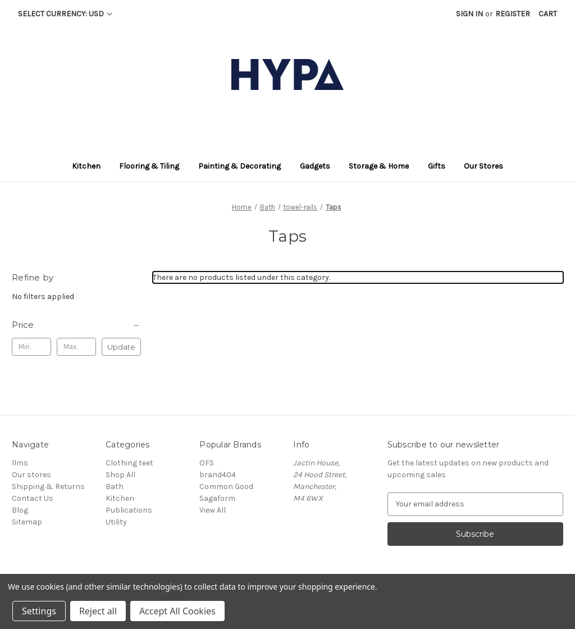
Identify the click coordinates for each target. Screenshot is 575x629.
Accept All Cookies (177, 611)
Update (121, 346)
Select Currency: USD (65, 14)
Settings (39, 611)
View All (212, 510)
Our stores (31, 474)
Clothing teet (129, 463)
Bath (115, 486)
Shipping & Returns (48, 486)
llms (20, 463)
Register (512, 14)
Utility (116, 522)
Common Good (226, 486)
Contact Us (32, 498)
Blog (20, 510)
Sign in (469, 14)
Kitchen (120, 498)
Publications (129, 510)
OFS (206, 463)
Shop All (120, 474)
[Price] (76, 325)
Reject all (98, 611)
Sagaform (217, 498)
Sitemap (27, 522)
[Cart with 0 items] (547, 14)
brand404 (217, 474)
